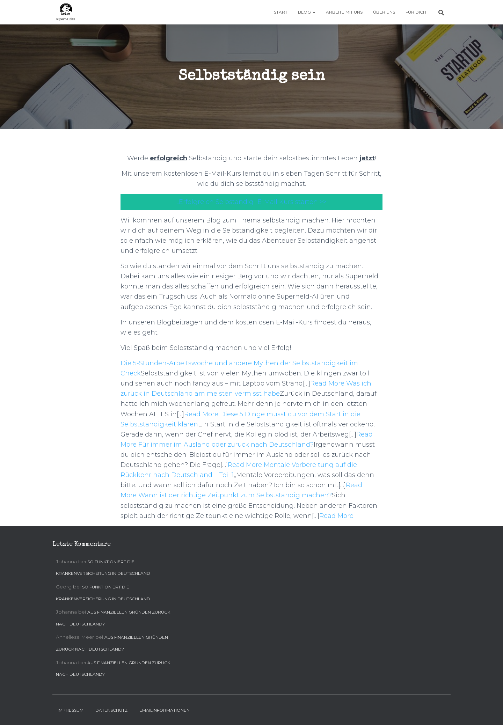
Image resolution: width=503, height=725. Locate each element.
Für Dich (416, 12)
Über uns (384, 12)
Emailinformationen (164, 710)
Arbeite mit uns (344, 12)
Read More (327, 383)
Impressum (70, 710)
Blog (306, 12)
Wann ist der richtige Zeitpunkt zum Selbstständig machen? (235, 495)
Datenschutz (111, 710)
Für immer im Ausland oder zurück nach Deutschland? (226, 444)
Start (280, 12)
